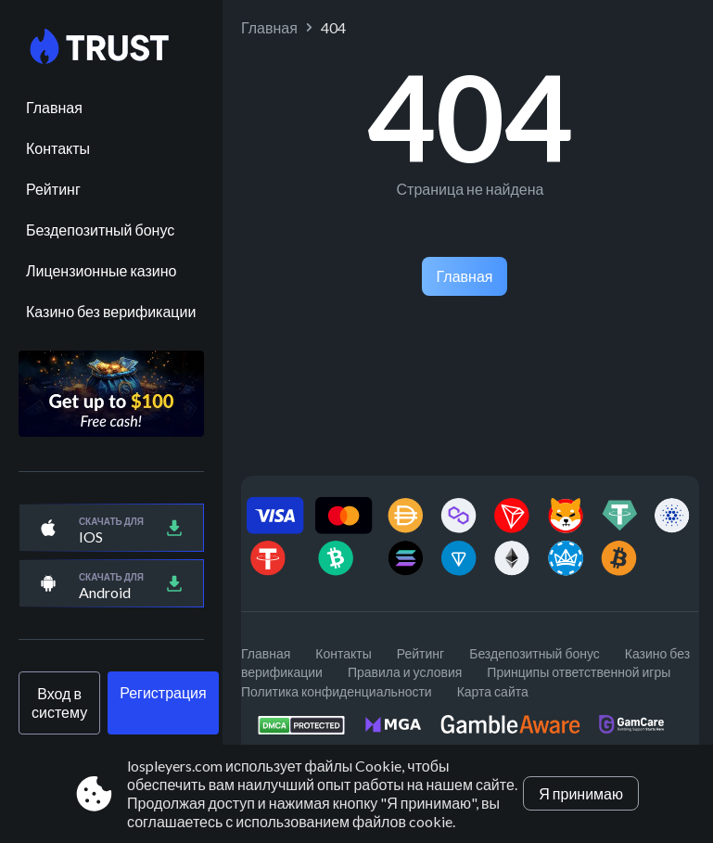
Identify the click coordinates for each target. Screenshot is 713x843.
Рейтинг (53, 189)
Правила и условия (405, 672)
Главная (54, 107)
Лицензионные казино (101, 270)
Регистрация (163, 692)
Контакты (58, 148)
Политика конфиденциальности (336, 691)
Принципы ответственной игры (578, 672)
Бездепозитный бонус (100, 229)
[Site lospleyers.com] (111, 47)
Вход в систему (59, 702)
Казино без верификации (111, 311)
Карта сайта (492, 691)
